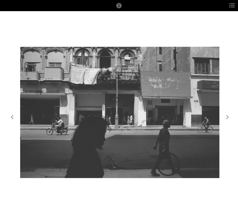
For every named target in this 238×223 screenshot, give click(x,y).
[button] (119, 8)
